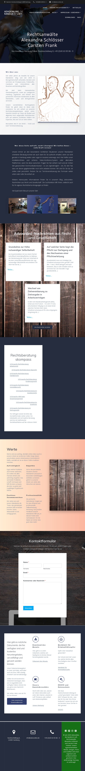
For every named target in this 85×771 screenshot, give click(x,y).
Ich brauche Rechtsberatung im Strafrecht (26, 403)
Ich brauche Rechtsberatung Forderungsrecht (27, 380)
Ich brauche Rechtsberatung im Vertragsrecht (20, 409)
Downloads (70, 17)
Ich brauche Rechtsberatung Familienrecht (19, 375)
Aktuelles (77, 8)
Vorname (26, 569)
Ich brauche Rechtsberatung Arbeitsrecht (19, 365)
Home (45, 8)
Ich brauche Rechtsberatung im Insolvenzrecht (26, 392)
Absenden (28, 608)
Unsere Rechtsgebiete (59, 8)
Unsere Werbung (38, 705)
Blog (54, 12)
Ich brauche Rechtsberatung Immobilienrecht (19, 386)
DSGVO (60, 710)
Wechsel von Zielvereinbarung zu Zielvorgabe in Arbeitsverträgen (37, 293)
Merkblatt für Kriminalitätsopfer (64, 669)
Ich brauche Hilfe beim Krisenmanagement (17, 398)
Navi (79, 17)
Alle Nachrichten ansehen (42, 327)
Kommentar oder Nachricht (34, 581)
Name (26, 562)
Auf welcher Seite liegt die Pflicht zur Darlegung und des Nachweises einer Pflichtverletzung (60, 252)
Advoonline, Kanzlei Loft (13, 12)
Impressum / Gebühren (70, 12)
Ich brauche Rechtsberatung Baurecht (24, 370)
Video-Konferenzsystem (39, 12)
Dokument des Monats (40, 661)
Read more (12, 270)
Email (25, 573)
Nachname (46, 569)
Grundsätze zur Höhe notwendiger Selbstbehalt (22, 248)
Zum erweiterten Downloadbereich (17, 701)
